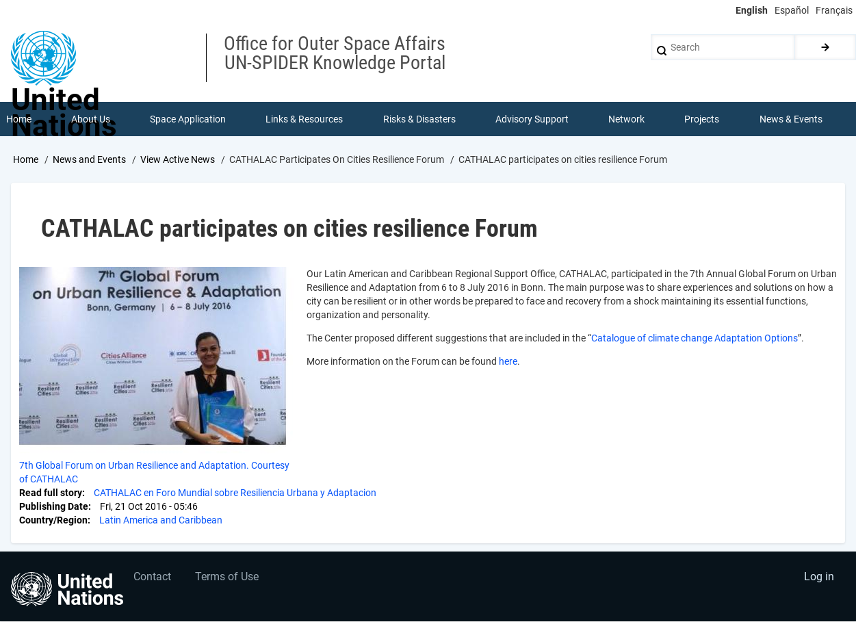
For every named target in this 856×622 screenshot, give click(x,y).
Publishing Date (53, 506)
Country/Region (53, 520)
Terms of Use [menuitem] (227, 577)
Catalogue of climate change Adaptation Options (694, 338)
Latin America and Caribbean (160, 520)
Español (792, 10)
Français (834, 10)
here (508, 361)
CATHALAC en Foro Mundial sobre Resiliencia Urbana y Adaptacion (235, 492)
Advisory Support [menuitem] (532, 119)
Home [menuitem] (18, 119)
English (752, 10)
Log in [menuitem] (819, 577)
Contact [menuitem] (153, 577)
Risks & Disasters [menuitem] (419, 119)
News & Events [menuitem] (791, 119)
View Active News (177, 159)
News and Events (89, 159)
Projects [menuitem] (702, 119)
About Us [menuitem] (90, 119)
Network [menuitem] (626, 119)
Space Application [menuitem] (188, 119)
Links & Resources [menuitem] (304, 119)
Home (25, 159)
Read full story (50, 492)
